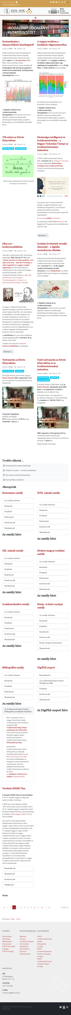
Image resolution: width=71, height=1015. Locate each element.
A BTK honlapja (7, 951)
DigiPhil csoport (46, 667)
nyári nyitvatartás (43, 380)
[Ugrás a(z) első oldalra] (4, 907)
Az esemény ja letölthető (48, 218)
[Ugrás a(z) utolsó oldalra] (49, 907)
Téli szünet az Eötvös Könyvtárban (17, 475)
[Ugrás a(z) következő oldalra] (45, 907)
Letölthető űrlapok (26, 941)
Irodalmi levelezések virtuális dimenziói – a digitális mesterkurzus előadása (52, 247)
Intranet (23, 939)
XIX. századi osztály (12, 551)
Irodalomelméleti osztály (15, 604)
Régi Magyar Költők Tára (21, 814)
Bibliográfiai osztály (13, 667)
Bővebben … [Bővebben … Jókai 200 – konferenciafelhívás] (8, 351)
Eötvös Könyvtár (8, 148)
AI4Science (61, 221)
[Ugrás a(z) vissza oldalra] (7, 907)
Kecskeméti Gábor (20, 756)
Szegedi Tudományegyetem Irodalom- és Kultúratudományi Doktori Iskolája (15, 280)
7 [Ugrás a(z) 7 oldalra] (31, 907)
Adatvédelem (7, 941)
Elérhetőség (6, 936)
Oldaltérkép (6, 1009)
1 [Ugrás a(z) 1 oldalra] (10, 907)
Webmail (23, 936)
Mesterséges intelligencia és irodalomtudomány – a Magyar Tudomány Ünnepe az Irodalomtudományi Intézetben (52, 144)
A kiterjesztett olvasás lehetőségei (18, 466)
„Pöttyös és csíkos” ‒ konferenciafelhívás (20, 470)
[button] (35, 18)
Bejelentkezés (25, 954)
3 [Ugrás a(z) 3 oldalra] (17, 907)
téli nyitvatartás (21, 148)
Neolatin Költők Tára (13, 788)
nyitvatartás (19, 371)
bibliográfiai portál (13, 742)
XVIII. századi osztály (48, 493)
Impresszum (7, 944)
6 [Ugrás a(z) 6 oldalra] (27, 907)
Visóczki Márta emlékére (14, 480)
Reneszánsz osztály (12, 493)
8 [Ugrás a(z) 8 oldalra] (34, 907)
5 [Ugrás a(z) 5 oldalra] (24, 907)
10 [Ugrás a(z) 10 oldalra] (42, 907)
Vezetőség (6, 939)
